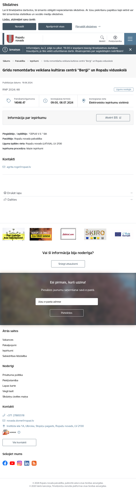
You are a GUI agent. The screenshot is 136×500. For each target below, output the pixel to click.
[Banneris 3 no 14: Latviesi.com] (68, 234)
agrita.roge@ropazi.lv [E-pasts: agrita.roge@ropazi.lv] (19, 166)
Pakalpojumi (9, 345)
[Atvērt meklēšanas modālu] (102, 39)
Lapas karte (9, 385)
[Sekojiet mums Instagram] (19, 463)
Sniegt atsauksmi (68, 263)
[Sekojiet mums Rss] (34, 463)
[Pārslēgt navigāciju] (130, 39)
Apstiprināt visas (55, 26)
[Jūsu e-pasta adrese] (67, 301)
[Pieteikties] (67, 312)
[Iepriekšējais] (7, 234)
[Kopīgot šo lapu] (68, 199)
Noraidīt (19, 26)
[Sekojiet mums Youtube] (12, 463)
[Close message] (130, 50)
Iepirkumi (8, 350)
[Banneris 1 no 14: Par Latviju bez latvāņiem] (14, 234)
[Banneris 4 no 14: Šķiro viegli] (95, 234)
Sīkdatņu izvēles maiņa (15, 396)
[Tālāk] (129, 234)
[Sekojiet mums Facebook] (5, 463)
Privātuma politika (13, 375)
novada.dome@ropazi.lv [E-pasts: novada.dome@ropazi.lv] (20, 420)
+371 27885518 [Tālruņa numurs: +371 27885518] (15, 415)
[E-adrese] (9, 432)
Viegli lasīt (8, 391)
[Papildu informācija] (19, 432)
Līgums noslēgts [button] (123, 89)
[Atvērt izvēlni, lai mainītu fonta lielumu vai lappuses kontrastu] (115, 39)
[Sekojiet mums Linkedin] (26, 463)
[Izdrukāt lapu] (68, 193)
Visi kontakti (19, 442)
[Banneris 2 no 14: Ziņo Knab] (41, 234)
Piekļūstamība (10, 380)
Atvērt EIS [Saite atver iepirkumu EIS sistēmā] (111, 117)
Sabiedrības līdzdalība (15, 356)
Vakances (8, 339)
